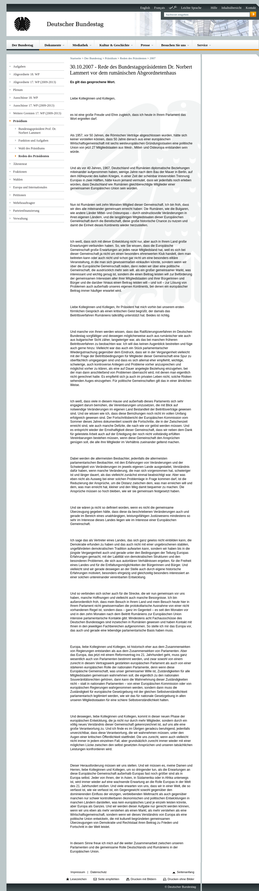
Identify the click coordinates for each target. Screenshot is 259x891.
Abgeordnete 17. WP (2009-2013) (34, 82)
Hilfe (214, 8)
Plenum (18, 90)
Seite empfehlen (108, 879)
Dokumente (52, 45)
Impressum (78, 872)
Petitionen (19, 195)
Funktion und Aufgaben (33, 140)
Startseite (75, 58)
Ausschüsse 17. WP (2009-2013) (33, 105)
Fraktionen (19, 172)
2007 (153, 58)
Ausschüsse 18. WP (25, 97)
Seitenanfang (185, 872)
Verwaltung (20, 218)
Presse (145, 45)
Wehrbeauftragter (24, 203)
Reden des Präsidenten (33, 156)
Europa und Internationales (30, 187)
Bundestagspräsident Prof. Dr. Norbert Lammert (37, 131)
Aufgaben (19, 66)
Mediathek (80, 45)
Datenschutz (98, 872)
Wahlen (18, 179)
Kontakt (251, 8)
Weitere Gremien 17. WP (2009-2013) (37, 113)
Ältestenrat (20, 164)
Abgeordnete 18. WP (26, 74)
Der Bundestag (22, 45)
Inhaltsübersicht (231, 8)
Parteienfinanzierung (26, 210)
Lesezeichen (78, 879)
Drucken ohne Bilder (181, 879)
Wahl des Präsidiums (31, 148)
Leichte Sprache (191, 8)
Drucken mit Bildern (143, 879)
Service (202, 45)
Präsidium (20, 121)
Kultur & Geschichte (114, 45)
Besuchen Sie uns (173, 45)
